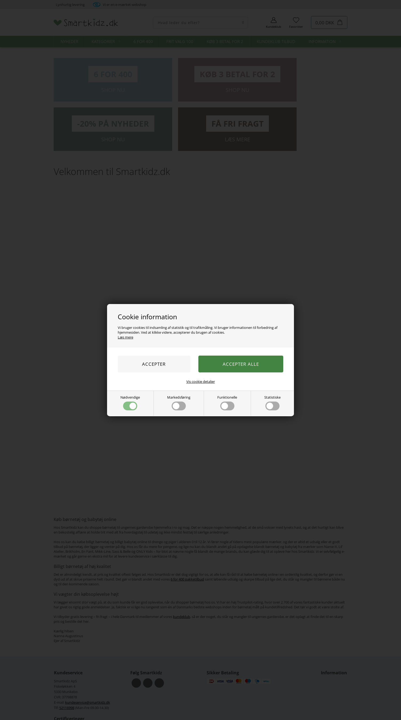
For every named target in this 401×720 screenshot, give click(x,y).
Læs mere (125, 337)
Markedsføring (178, 402)
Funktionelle (227, 402)
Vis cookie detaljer (200, 381)
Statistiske (272, 402)
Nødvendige (130, 402)
